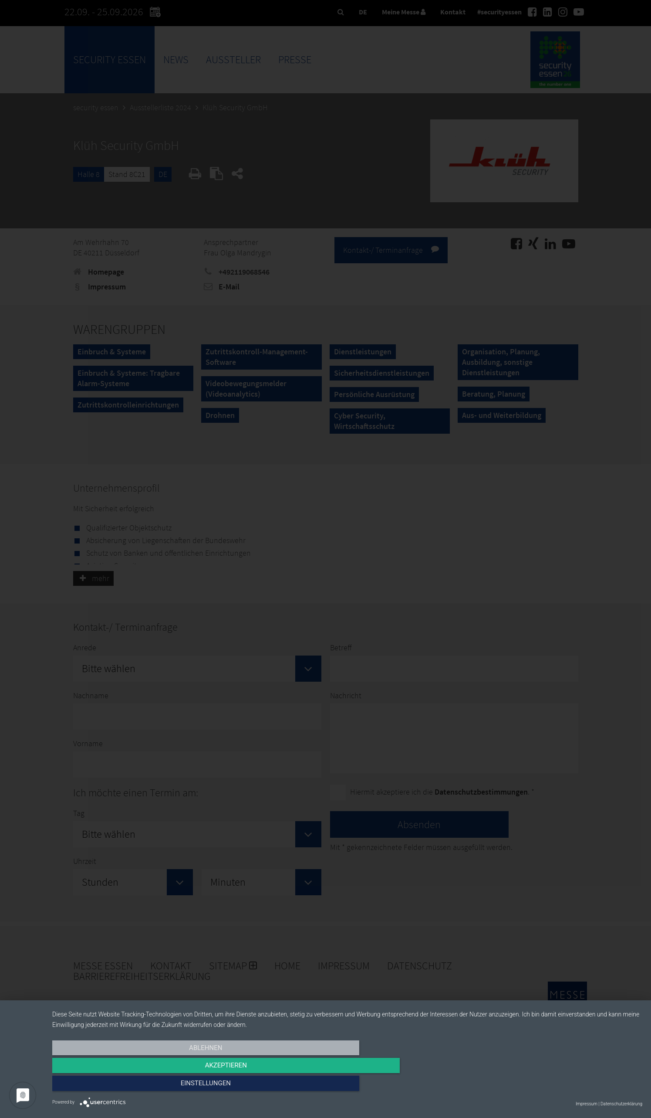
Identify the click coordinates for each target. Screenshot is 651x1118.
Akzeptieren (347, 1086)
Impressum (586, 1103)
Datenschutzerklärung (621, 1103)
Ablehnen (140, 1086)
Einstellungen (554, 1086)
